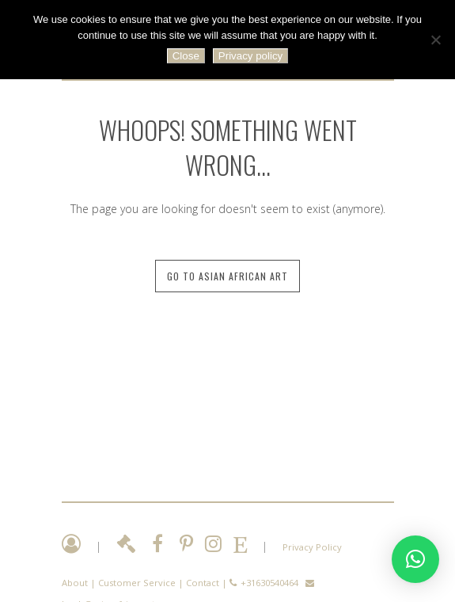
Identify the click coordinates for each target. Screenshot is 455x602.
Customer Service (137, 583)
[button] (415, 559)
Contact (202, 583)
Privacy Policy (312, 547)
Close (186, 56)
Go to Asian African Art (227, 276)
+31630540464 (269, 583)
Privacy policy (250, 56)
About (75, 583)
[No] (435, 40)
